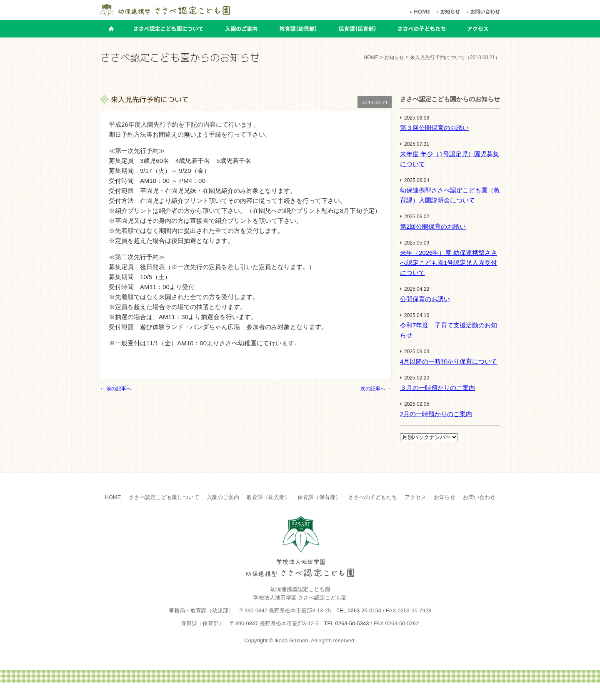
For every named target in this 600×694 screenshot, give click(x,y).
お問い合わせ (479, 497)
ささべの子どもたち (372, 497)
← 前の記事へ (115, 389)
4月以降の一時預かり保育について (448, 361)
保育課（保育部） (319, 497)
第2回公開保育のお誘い (433, 226)
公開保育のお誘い (425, 298)
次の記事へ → (376, 389)
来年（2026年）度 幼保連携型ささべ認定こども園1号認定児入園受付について (448, 262)
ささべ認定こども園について (164, 497)
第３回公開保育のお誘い (434, 127)
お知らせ (444, 497)
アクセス (415, 497)
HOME (371, 57)
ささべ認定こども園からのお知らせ (450, 98)
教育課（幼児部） (268, 497)
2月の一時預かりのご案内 (436, 413)
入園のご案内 (223, 497)
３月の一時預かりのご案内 (437, 387)
